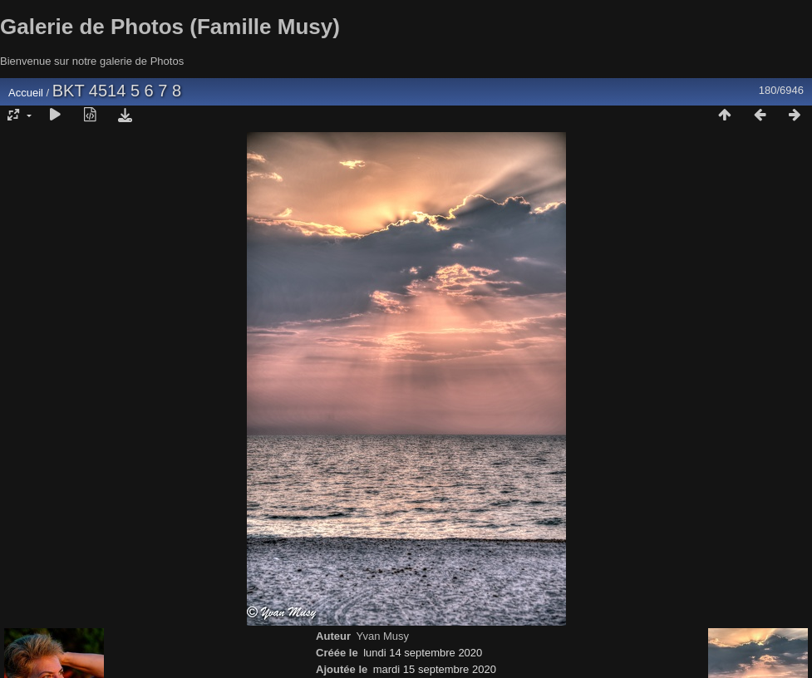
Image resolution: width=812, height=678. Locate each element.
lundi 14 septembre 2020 (422, 652)
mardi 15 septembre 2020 (434, 669)
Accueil (25, 92)
